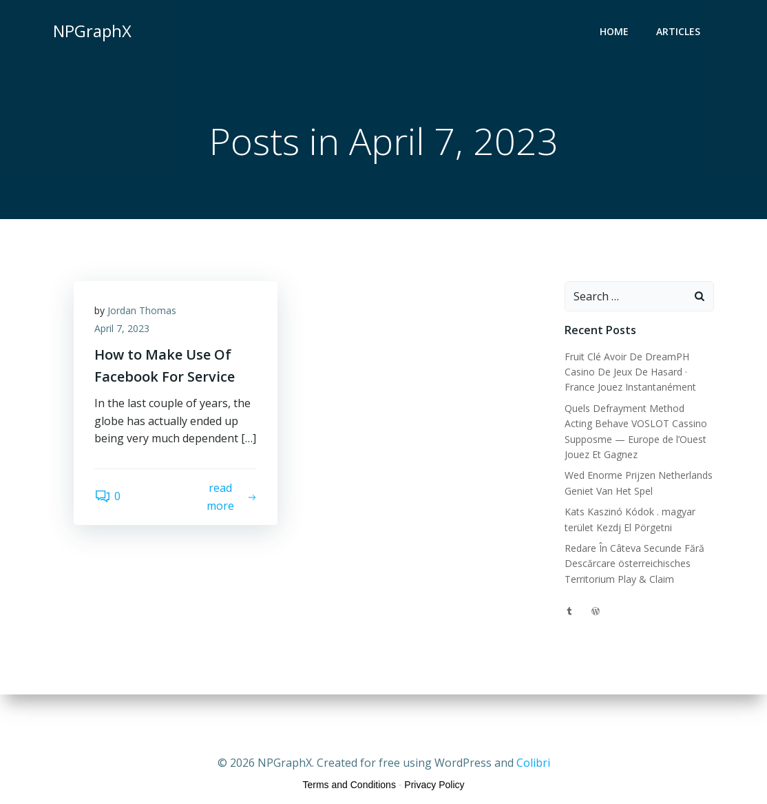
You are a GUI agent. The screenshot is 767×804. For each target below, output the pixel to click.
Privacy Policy (434, 784)
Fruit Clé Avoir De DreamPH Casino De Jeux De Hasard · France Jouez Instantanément (630, 372)
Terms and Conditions (349, 784)
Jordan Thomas (141, 310)
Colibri (533, 762)
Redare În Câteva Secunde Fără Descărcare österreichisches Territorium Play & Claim (634, 564)
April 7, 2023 (121, 328)
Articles (678, 31)
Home (614, 31)
